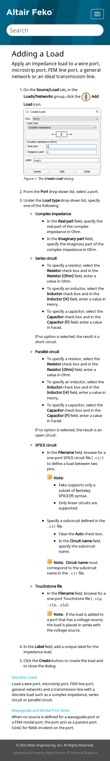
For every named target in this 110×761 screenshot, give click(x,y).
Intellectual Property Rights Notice (39, 752)
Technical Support (83, 752)
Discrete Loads (24, 677)
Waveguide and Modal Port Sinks (41, 710)
